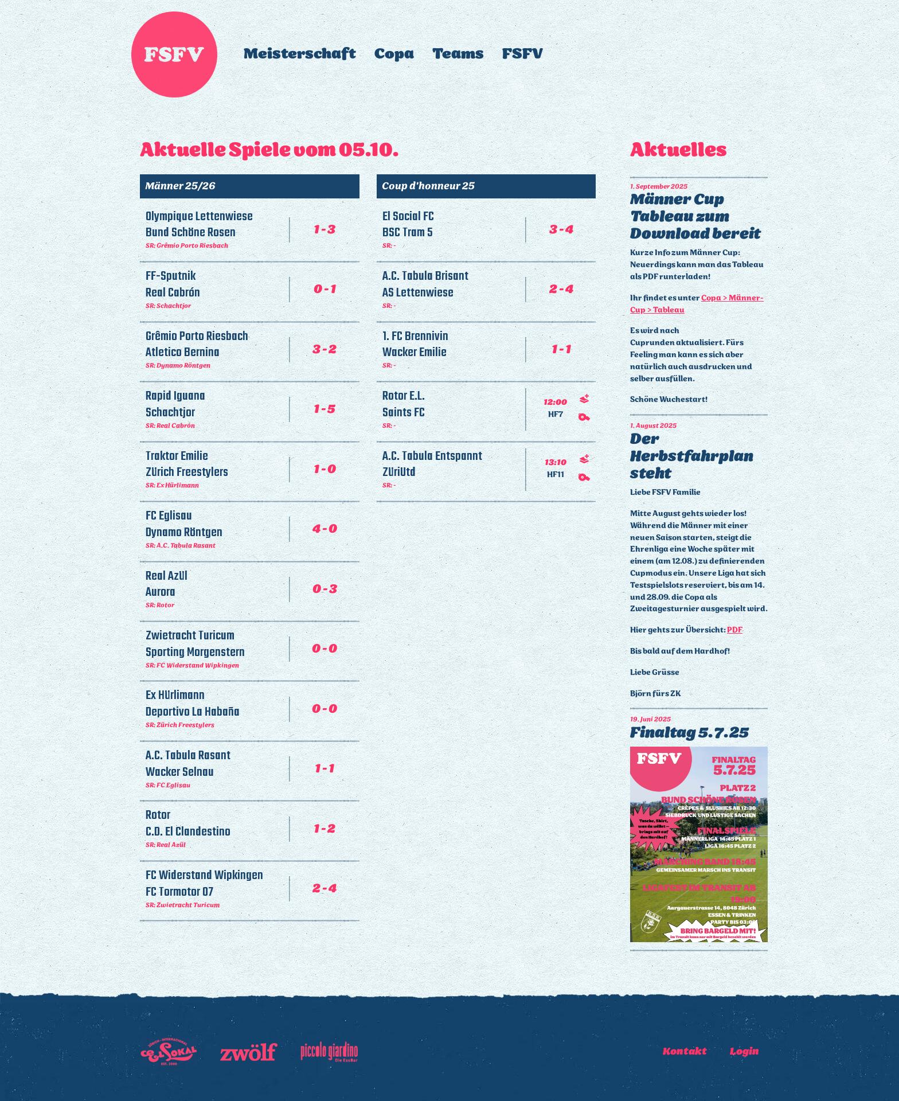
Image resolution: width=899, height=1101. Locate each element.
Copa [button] (394, 54)
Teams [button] (458, 54)
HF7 (555, 415)
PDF (734, 630)
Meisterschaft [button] (300, 54)
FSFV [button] (523, 54)
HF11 (555, 475)
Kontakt (685, 1051)
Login (744, 1051)
